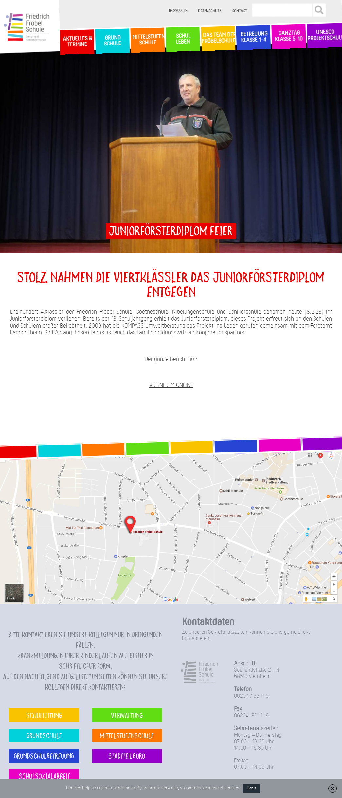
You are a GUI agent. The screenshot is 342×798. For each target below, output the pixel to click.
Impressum (178, 11)
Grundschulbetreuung (44, 755)
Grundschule (44, 735)
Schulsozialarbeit (44, 775)
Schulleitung (44, 715)
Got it (251, 788)
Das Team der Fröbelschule (218, 38)
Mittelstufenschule (127, 735)
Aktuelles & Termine (77, 41)
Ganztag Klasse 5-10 (289, 36)
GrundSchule (112, 41)
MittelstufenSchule (148, 40)
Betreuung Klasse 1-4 (253, 37)
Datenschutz (209, 11)
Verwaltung (127, 715)
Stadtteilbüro (126, 755)
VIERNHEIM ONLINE (171, 385)
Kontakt (239, 11)
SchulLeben (182, 39)
